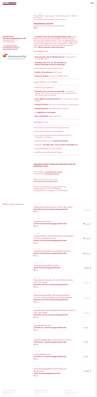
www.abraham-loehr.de (52, 174)
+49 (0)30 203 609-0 (10, 45)
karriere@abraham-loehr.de (53, 172)
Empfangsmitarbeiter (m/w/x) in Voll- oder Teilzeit (53, 207)
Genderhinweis (69, 394)
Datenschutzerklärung (71, 392)
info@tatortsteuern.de (40, 390)
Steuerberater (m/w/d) (42, 221)
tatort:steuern (9, 3)
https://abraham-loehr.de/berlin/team (46, 181)
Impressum (68, 390)
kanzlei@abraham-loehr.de (11, 47)
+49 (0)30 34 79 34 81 (40, 392)
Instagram (37, 394)
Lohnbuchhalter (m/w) (42, 354)
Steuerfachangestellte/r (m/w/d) (46, 265)
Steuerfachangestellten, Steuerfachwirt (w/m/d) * (53, 340)
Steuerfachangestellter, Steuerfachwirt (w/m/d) (52, 251)
